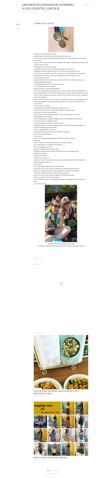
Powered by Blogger (53, 470)
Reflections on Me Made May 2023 (50, 457)
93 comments (41, 396)
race (17, 27)
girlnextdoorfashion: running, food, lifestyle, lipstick (48, 6)
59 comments (41, 460)
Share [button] (17, 20)
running (18, 29)
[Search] (87, 5)
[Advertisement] (61, 317)
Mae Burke (57, 473)
